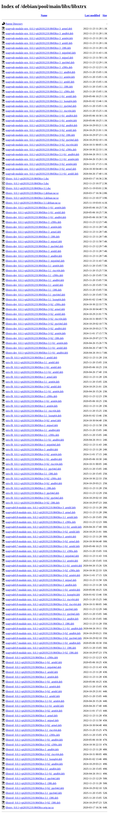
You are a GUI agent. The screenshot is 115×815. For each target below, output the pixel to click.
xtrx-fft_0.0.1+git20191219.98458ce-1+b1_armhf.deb (33, 367)
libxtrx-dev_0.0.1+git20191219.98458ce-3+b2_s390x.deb (35, 304)
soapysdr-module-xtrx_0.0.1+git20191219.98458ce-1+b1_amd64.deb (41, 115)
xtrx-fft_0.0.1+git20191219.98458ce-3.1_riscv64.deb (33, 410)
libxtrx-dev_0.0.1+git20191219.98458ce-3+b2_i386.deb (35, 338)
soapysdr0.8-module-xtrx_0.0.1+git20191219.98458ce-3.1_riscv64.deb (42, 599)
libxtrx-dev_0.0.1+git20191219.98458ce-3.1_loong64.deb (35, 299)
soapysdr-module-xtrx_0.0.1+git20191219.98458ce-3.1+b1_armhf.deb (42, 173)
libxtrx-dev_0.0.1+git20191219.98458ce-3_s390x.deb (33, 222)
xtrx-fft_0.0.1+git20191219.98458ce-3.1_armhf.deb (32, 362)
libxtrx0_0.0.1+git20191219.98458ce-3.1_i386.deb (32, 797)
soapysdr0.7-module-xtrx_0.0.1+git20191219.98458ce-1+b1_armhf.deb (43, 546)
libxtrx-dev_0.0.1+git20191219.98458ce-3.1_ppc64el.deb (35, 294)
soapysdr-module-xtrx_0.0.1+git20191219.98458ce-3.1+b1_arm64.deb (42, 159)
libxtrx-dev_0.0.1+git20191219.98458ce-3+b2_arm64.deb (36, 333)
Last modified (92, 15)
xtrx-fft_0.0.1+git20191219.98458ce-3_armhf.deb (31, 357)
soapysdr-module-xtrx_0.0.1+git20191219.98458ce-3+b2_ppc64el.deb (42, 140)
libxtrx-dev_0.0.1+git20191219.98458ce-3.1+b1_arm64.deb (37, 343)
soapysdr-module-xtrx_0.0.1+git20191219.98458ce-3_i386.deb (38, 48)
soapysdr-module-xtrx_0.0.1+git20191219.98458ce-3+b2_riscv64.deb (42, 144)
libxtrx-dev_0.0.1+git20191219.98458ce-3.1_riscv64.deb (35, 270)
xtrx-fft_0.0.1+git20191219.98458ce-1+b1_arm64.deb (34, 401)
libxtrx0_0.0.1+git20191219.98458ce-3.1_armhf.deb (33, 696)
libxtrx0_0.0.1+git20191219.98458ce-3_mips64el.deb (33, 667)
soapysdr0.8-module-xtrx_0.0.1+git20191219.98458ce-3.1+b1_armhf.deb (44, 527)
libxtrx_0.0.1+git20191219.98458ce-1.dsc (27, 178)
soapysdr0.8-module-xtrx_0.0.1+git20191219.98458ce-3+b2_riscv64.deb (43, 604)
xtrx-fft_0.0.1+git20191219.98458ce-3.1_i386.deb (32, 473)
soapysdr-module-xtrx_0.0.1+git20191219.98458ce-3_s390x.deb (39, 67)
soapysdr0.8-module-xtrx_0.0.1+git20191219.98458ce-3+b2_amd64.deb (43, 633)
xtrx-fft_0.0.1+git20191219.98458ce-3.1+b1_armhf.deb (34, 372)
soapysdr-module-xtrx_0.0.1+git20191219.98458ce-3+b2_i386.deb (40, 135)
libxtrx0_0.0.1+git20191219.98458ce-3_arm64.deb (32, 677)
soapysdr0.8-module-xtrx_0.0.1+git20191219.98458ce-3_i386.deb (40, 623)
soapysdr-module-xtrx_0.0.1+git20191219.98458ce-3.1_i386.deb (39, 86)
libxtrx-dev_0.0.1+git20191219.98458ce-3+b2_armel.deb (35, 309)
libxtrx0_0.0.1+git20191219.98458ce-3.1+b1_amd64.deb (35, 773)
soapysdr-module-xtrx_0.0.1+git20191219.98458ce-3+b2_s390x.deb (41, 149)
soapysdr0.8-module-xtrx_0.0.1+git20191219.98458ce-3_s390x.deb (41, 522)
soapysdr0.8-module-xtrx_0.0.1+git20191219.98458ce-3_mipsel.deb (41, 580)
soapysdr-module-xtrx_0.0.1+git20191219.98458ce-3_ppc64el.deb (40, 62)
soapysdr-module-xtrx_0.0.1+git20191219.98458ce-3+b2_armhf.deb (41, 130)
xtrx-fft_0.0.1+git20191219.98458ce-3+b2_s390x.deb (33, 478)
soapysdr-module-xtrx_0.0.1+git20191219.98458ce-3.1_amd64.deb (40, 72)
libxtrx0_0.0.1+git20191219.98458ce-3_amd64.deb (32, 749)
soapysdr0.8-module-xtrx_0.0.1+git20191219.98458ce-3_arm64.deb (41, 536)
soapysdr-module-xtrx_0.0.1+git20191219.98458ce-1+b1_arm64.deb (41, 120)
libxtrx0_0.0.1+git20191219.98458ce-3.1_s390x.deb (33, 735)
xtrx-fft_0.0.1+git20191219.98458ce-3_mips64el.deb (33, 444)
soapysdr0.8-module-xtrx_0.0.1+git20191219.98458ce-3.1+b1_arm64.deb (44, 565)
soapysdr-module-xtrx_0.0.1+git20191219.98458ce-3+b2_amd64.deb (41, 125)
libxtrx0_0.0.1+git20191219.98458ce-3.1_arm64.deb (33, 686)
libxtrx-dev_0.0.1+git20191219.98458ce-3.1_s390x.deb (34, 275)
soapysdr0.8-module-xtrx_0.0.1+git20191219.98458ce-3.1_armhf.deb (42, 517)
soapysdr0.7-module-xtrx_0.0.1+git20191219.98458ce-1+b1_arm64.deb (43, 589)
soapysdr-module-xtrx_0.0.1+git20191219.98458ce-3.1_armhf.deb (40, 81)
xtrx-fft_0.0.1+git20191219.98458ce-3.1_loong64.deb (33, 415)
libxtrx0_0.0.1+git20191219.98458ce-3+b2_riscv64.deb (34, 754)
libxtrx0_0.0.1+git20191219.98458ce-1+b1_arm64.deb (34, 681)
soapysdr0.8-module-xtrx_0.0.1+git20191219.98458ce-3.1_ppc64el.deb (43, 614)
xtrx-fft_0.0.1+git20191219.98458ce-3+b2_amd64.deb (34, 483)
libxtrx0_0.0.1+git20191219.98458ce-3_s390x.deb (32, 657)
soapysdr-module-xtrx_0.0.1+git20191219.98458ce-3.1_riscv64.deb (41, 110)
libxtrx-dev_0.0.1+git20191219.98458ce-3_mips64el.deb (35, 260)
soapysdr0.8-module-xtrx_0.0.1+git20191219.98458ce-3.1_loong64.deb (43, 594)
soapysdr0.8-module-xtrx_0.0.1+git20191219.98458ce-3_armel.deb (40, 512)
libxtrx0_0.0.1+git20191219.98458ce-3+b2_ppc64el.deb (35, 788)
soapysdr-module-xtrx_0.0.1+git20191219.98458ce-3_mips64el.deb (41, 52)
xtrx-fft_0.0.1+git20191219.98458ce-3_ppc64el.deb (32, 493)
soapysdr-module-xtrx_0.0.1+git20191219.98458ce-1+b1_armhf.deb (41, 96)
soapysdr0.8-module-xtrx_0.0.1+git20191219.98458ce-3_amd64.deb (41, 585)
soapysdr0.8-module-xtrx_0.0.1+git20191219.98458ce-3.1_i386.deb (41, 647)
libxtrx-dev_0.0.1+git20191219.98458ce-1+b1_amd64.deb (36, 217)
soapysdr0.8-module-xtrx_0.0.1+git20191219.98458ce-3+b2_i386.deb (42, 652)
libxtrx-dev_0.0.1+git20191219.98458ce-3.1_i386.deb (34, 289)
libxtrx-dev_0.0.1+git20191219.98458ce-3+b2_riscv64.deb (36, 319)
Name (44, 15)
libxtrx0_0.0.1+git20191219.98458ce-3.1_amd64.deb (33, 768)
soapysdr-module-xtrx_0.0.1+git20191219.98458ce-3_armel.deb (39, 28)
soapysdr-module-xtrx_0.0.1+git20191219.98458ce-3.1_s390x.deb (40, 91)
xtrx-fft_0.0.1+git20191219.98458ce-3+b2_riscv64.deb (34, 464)
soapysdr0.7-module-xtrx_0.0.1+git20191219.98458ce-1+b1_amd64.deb (43, 643)
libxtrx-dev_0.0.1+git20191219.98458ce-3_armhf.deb (33, 251)
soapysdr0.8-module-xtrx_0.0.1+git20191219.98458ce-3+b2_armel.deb (42, 541)
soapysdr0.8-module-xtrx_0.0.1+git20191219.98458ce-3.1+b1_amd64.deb (44, 628)
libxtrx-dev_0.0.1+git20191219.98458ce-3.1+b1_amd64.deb (37, 352)
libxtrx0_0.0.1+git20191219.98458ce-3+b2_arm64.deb (34, 710)
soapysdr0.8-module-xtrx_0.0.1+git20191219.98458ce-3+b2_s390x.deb (43, 570)
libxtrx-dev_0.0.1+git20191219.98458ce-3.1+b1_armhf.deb (36, 348)
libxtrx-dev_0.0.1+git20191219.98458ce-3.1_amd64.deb (35, 280)
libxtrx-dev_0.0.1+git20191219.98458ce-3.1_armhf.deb (34, 285)
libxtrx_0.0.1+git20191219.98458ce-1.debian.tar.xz (32, 193)
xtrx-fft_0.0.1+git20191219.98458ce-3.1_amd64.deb (33, 430)
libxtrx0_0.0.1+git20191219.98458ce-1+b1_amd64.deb (34, 739)
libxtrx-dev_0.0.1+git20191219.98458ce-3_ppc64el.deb (34, 246)
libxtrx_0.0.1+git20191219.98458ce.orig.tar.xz (30, 807)
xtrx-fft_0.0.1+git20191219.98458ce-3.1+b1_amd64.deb (35, 439)
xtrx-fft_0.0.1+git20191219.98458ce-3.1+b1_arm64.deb (34, 391)
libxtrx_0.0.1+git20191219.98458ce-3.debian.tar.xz (32, 198)
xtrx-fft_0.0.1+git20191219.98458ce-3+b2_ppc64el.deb (34, 498)
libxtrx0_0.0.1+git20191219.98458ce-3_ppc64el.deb (33, 778)
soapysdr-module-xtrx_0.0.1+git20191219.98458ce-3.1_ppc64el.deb (41, 106)
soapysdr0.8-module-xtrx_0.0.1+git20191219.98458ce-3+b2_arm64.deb (43, 575)
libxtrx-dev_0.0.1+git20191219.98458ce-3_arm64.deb (34, 227)
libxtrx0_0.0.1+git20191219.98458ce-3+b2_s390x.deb (34, 744)
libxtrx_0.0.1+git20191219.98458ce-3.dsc (27, 183)
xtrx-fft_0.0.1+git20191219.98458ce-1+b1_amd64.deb (34, 459)
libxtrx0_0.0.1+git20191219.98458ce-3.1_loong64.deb (34, 759)
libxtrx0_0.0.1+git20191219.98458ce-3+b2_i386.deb (33, 802)
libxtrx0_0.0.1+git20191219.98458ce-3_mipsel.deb (32, 720)
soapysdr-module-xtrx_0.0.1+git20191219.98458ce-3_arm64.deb (39, 38)
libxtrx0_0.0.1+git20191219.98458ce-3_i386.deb (31, 783)
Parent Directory (14, 23)
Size (105, 15)
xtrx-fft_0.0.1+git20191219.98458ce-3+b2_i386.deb (33, 502)
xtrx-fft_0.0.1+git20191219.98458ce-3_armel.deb (31, 377)
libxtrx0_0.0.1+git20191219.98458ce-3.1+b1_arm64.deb (35, 701)
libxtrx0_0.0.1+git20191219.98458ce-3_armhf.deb (32, 672)
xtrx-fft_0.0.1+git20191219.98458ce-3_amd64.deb (32, 449)
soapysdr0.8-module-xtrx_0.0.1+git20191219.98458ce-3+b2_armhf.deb (43, 531)
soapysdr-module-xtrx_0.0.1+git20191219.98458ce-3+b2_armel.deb (41, 169)
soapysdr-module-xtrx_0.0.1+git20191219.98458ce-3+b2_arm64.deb (41, 164)
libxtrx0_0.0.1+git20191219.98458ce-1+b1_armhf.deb (34, 662)
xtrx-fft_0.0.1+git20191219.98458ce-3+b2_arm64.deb (34, 454)
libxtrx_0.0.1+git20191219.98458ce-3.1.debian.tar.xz (33, 202)
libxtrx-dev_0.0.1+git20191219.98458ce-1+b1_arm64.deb (36, 207)
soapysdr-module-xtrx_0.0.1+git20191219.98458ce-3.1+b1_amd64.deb (42, 154)
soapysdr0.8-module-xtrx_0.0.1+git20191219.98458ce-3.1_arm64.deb (42, 560)
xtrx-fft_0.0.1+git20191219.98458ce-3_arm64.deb (32, 406)
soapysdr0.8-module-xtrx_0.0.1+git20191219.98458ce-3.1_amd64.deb (42, 618)
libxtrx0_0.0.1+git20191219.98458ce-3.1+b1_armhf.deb (35, 706)
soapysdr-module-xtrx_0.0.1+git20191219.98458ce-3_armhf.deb (39, 43)
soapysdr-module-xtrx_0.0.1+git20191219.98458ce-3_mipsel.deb (39, 57)
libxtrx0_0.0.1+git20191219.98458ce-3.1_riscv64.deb (33, 730)
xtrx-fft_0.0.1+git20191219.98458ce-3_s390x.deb (31, 396)
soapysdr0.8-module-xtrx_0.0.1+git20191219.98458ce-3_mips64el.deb (42, 556)
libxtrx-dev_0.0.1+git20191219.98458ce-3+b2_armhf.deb (35, 314)
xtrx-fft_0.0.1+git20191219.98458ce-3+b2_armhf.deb (33, 386)
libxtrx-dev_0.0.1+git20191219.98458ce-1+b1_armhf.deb (35, 212)
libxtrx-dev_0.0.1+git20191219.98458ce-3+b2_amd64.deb (36, 328)
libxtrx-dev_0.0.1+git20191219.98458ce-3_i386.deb (33, 236)
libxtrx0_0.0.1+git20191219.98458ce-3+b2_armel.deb (34, 725)
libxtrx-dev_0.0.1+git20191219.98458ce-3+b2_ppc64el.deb (36, 323)
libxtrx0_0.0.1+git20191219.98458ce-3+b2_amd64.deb (34, 764)
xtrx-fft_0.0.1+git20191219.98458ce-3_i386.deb (31, 488)
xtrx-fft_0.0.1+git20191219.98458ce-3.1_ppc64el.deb (33, 468)
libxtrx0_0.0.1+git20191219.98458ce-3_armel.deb (32, 715)
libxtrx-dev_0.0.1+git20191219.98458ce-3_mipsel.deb (34, 241)
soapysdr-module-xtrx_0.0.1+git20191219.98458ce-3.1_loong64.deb (41, 101)
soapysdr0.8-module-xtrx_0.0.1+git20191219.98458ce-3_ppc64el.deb (42, 609)
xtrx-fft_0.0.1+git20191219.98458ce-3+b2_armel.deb (33, 420)
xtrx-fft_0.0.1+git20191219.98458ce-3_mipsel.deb (32, 425)
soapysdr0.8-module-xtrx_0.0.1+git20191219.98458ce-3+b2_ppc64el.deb (44, 638)
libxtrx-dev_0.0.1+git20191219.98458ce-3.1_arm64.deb (35, 265)
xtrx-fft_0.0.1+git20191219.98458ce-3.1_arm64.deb (32, 381)
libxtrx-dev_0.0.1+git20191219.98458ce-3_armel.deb (33, 231)
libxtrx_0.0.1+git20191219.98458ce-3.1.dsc (28, 188)
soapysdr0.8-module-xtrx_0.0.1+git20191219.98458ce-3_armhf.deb (41, 507)
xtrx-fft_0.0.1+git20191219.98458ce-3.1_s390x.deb (32, 435)
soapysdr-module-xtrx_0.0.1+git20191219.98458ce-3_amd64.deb (39, 33)
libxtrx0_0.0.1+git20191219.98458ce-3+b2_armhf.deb (34, 691)
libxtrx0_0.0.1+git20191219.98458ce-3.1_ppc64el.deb (34, 793)
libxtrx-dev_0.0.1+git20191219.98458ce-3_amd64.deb (34, 256)
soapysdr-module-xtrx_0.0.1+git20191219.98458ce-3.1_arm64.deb (40, 77)
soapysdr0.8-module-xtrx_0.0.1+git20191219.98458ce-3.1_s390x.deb (42, 551)
